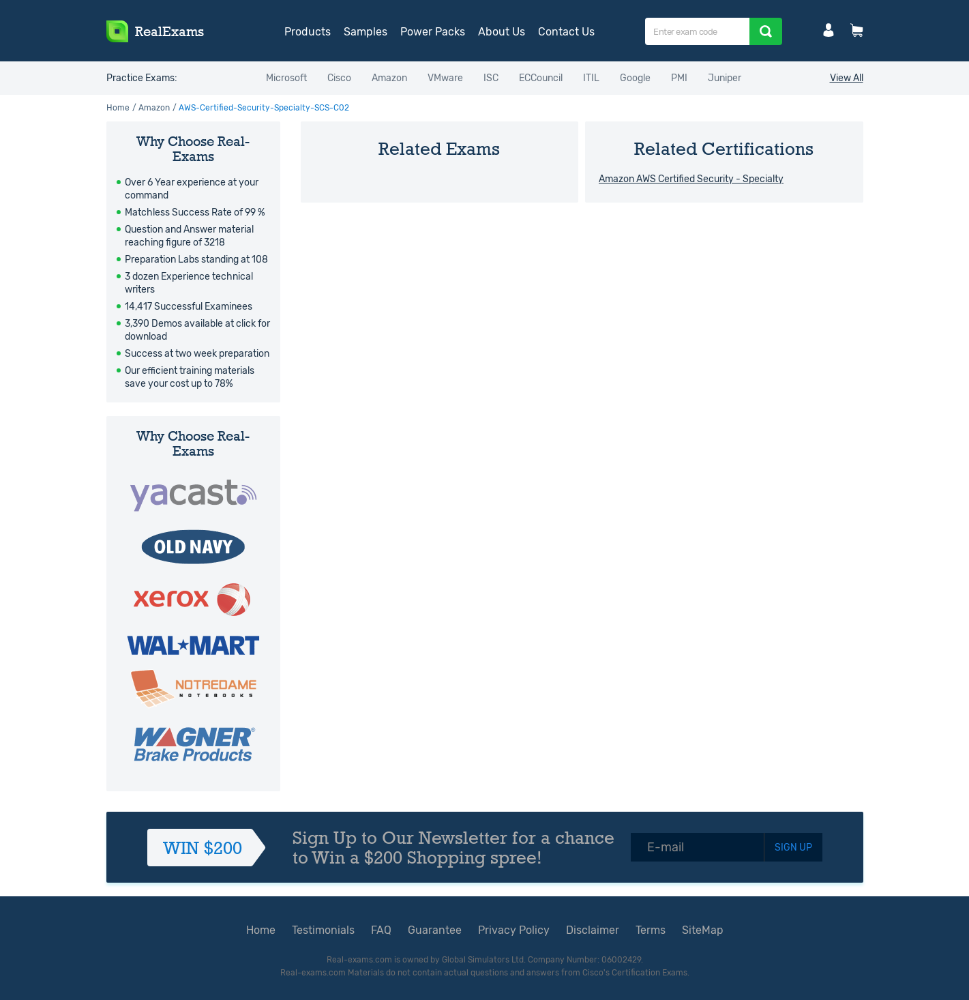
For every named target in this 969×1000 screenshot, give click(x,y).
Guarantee (435, 930)
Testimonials (323, 930)
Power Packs (432, 31)
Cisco (339, 78)
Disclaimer (592, 930)
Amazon (389, 78)
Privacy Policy (514, 930)
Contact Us (566, 31)
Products (307, 31)
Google (635, 78)
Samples (365, 31)
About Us (501, 31)
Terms (651, 930)
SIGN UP (793, 847)
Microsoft (286, 78)
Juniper (724, 78)
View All (846, 78)
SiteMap (703, 930)
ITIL (591, 78)
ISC (490, 78)
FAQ (381, 930)
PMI (679, 78)
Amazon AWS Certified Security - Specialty (691, 179)
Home (118, 108)
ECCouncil (541, 78)
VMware (445, 78)
